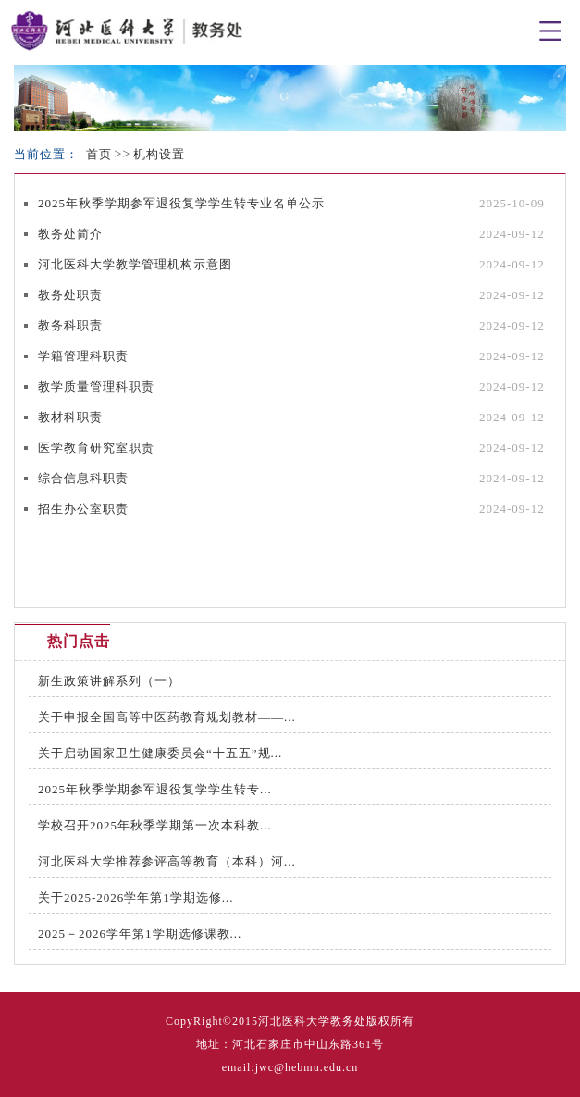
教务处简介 (70, 234)
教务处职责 (70, 295)
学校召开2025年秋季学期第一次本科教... (155, 825)
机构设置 (159, 154)
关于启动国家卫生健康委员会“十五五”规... (160, 753)
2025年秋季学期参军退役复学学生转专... (155, 789)
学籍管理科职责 (83, 356)
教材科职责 (70, 417)
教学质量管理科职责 (96, 386)
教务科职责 (70, 325)
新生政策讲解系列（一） (109, 681)
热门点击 (78, 641)
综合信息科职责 (83, 478)
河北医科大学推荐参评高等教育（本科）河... (167, 861)
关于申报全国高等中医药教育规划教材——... (167, 717)
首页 (99, 154)
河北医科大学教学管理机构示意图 (135, 264)
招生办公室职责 (83, 509)
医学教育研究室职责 (96, 448)
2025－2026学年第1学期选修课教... (139, 934)
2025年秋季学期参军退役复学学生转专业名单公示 (181, 203)
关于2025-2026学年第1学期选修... (136, 897)
